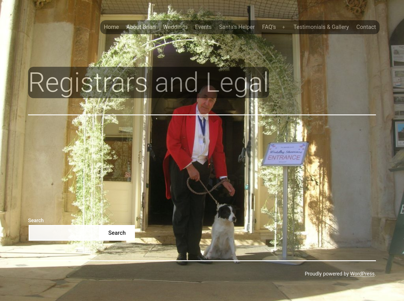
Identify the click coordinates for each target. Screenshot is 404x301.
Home (111, 27)
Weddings (175, 27)
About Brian (140, 27)
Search (36, 220)
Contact (366, 27)
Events (203, 27)
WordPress (362, 274)
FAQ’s (269, 27)
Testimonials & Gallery (321, 27)
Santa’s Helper (237, 27)
